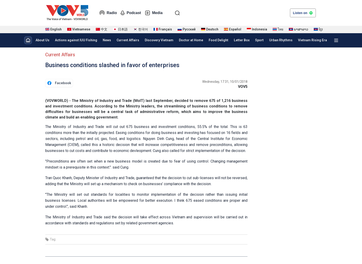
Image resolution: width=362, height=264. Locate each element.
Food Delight (218, 40)
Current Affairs (128, 40)
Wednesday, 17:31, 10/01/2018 (224, 81)
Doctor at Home (191, 40)
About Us (42, 40)
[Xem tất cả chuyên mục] (336, 40)
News (107, 40)
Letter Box (242, 40)
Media (154, 13)
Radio (108, 13)
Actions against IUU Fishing (76, 40)
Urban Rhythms (281, 40)
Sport (259, 40)
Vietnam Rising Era (312, 40)
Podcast (131, 13)
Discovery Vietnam (159, 40)
